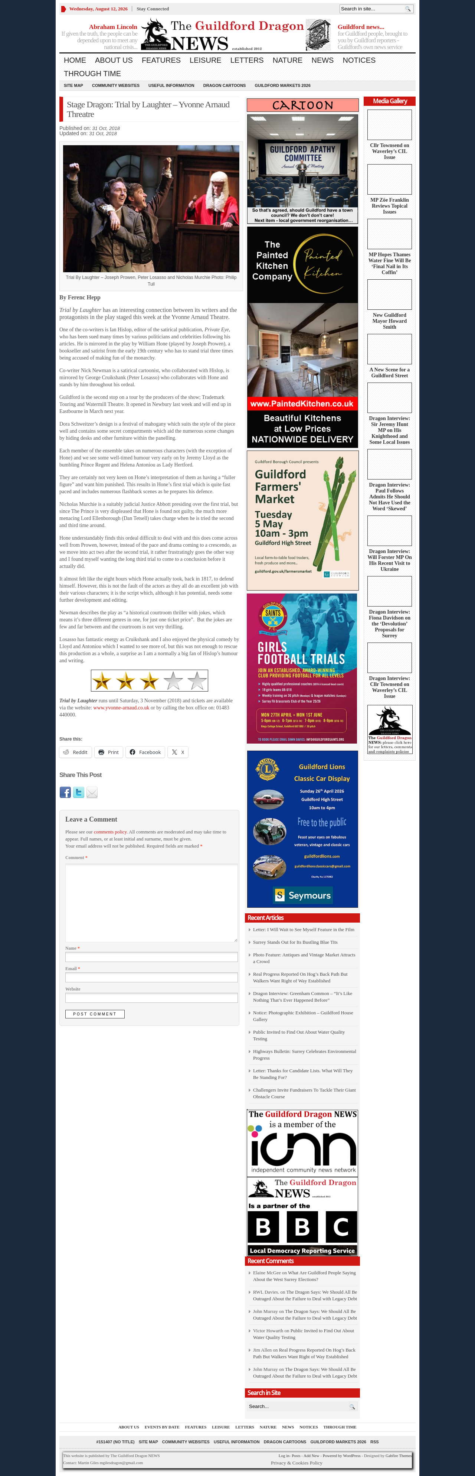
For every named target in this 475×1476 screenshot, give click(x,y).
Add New (311, 1455)
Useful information (171, 85)
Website (73, 989)
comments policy (110, 832)
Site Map (73, 85)
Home (75, 60)
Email (72, 968)
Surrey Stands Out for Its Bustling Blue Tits (295, 942)
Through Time (92, 73)
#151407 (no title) (115, 1442)
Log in (284, 1455)
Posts (296, 1455)
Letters (247, 60)
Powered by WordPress (342, 1455)
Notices (359, 60)
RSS (374, 1442)
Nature (288, 60)
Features (161, 60)
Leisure (206, 60)
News (322, 60)
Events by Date (162, 1427)
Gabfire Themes (399, 1455)
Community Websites (116, 85)
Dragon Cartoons (224, 85)
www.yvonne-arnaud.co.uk (121, 708)
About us (114, 60)
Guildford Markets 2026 (282, 85)
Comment (76, 857)
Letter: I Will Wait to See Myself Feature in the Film (303, 929)
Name (72, 948)
